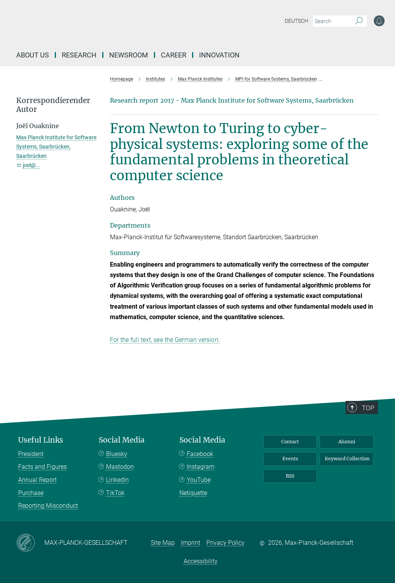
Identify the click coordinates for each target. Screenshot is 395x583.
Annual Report (37, 479)
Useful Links (40, 440)
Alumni (346, 441)
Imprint (190, 542)
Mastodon (120, 466)
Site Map (163, 542)
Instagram (200, 466)
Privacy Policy (225, 542)
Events (290, 458)
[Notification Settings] (379, 20)
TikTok (115, 493)
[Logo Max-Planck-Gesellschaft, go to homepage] (144, 27)
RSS (290, 476)
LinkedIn (117, 479)
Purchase (31, 493)
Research (79, 55)
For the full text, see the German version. (165, 339)
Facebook (200, 454)
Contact (290, 441)
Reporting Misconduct (48, 505)
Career (173, 55)
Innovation (219, 55)
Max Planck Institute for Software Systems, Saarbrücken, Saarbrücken (56, 146)
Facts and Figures (42, 466)
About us (32, 55)
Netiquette (193, 493)
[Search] (359, 21)
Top (371, 435)
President (31, 454)
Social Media (122, 440)
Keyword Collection (347, 458)
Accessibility (201, 561)
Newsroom (128, 55)
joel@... (32, 165)
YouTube (199, 479)
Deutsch (296, 21)
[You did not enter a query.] (331, 21)
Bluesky (116, 454)
